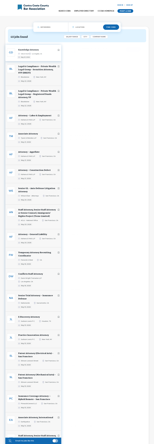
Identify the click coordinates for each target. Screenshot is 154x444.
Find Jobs (111, 27)
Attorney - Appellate (29, 154)
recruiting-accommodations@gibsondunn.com (105, 401)
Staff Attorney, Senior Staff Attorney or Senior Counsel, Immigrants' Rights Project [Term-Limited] (37, 214)
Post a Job (125, 11)
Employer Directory (84, 11)
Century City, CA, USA (76, 65)
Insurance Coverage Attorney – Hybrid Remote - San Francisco (34, 399)
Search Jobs (65, 11)
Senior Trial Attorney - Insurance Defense (35, 299)
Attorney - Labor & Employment (34, 117)
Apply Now (133, 49)
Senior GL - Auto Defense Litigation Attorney (36, 192)
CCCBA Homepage (106, 11)
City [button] (85, 37)
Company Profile (76, 435)
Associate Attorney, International (35, 419)
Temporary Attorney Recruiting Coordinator (34, 256)
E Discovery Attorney (29, 318)
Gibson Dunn (86, 52)
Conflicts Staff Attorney (30, 275)
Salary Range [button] (72, 37)
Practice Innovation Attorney (33, 337)
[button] (139, 56)
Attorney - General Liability (32, 236)
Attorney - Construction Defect (34, 172)
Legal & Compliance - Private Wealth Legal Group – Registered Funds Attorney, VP (37, 96)
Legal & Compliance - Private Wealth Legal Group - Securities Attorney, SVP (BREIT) (37, 71)
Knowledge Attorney (29, 50)
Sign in (120, 5)
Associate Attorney (28, 135)
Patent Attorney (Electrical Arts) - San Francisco (35, 356)
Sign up (129, 5)
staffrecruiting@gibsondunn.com (86, 365)
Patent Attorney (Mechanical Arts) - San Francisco (37, 378)
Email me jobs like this (24, 441)
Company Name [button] (99, 37)
